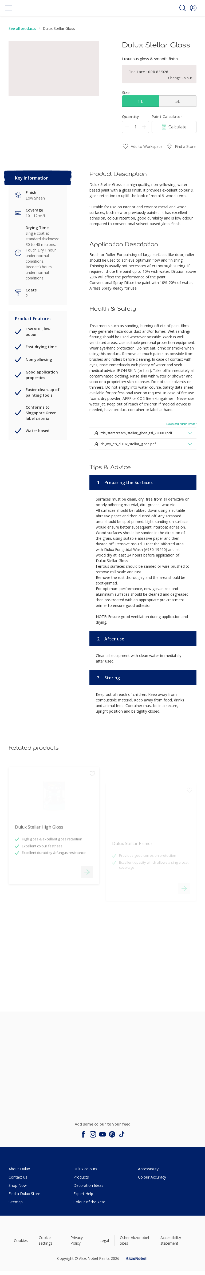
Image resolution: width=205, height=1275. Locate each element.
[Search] (182, 8)
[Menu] (8, 8)
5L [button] (177, 101)
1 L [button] (140, 101)
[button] (193, 8)
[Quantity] (135, 127)
